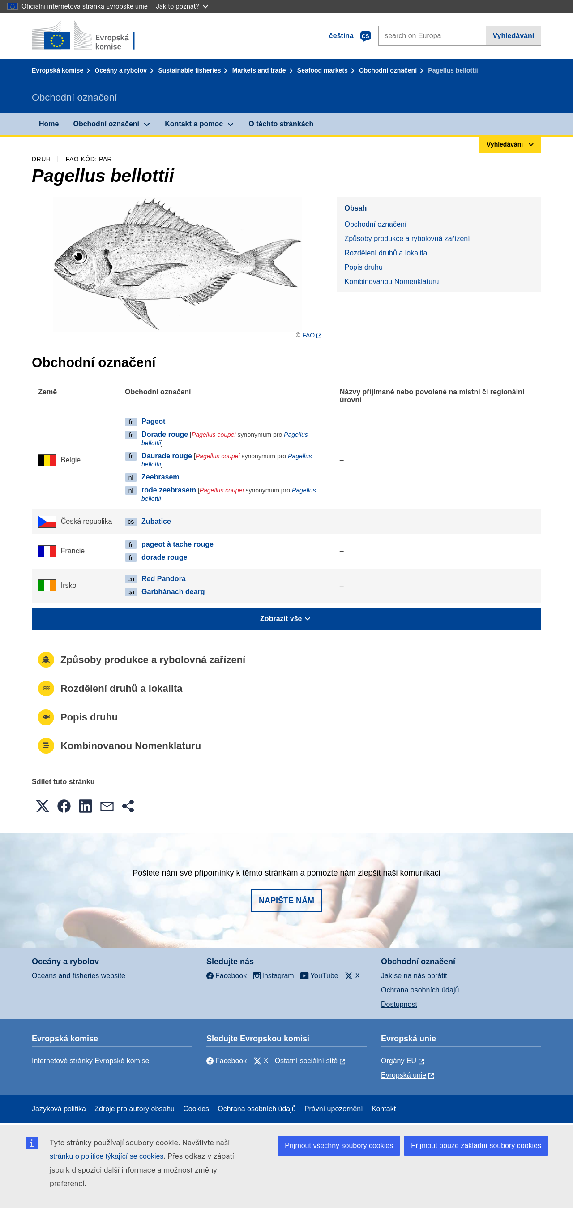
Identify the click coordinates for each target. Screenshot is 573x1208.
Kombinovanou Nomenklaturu (391, 281)
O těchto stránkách (280, 124)
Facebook (226, 1061)
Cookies (196, 1109)
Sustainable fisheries (189, 70)
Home (49, 124)
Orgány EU (398, 1061)
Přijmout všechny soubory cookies (339, 1145)
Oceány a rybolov (120, 70)
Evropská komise (57, 70)
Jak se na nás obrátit (414, 975)
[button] (42, 806)
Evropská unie (403, 1075)
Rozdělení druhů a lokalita (385, 253)
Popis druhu (363, 267)
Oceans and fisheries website (78, 975)
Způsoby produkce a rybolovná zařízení (407, 238)
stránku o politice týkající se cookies (106, 1156)
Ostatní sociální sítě (306, 1061)
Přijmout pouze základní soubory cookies (476, 1145)
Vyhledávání (513, 35)
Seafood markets (322, 70)
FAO (308, 335)
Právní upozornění (333, 1109)
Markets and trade (259, 70)
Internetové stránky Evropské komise (90, 1061)
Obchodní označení (388, 70)
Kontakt (384, 1109)
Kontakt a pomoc (194, 124)
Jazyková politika (59, 1109)
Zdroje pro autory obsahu (134, 1109)
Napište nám (286, 900)
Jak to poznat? (182, 6)
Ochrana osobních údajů (420, 990)
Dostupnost (399, 1004)
